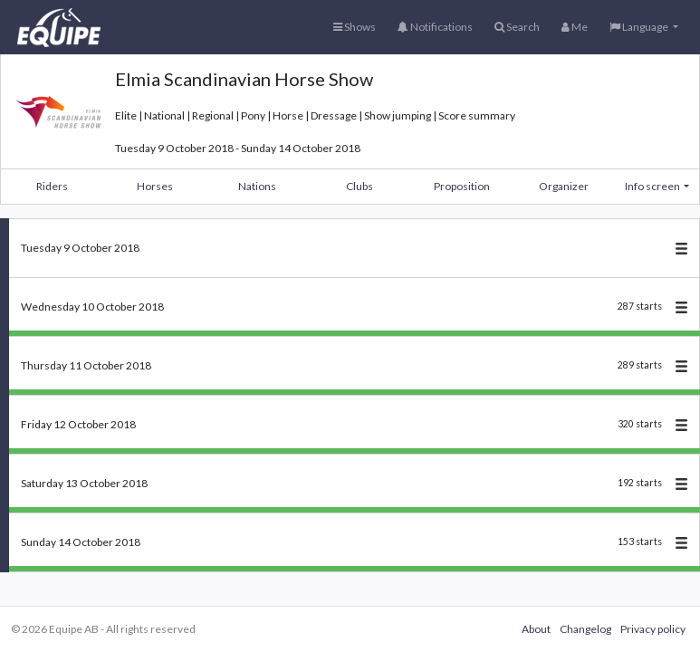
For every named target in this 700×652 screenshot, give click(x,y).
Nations (257, 186)
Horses (155, 186)
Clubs (359, 186)
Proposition (462, 186)
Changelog (585, 629)
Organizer (564, 186)
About (536, 629)
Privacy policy (653, 629)
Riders (52, 186)
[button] (644, 27)
